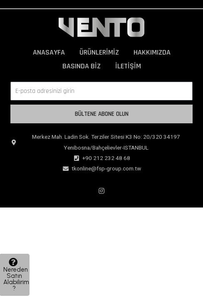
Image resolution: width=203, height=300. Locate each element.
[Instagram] (101, 191)
